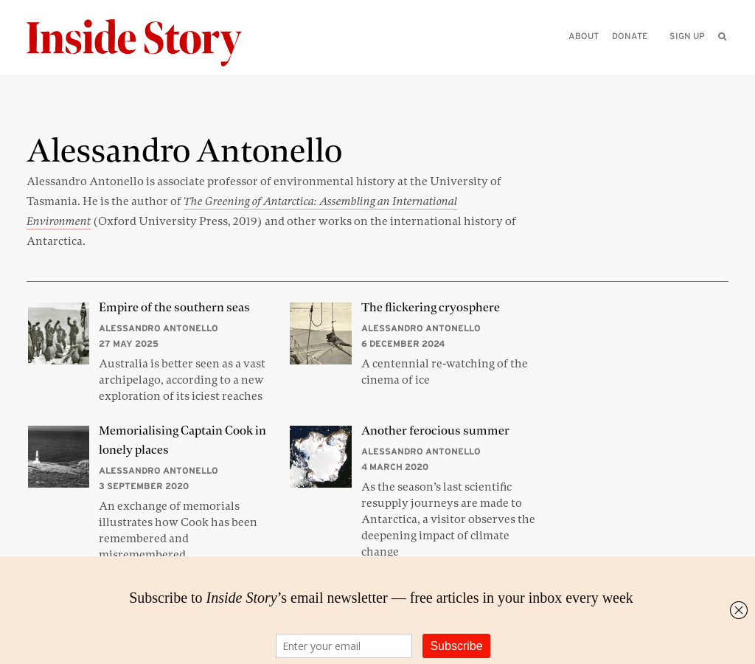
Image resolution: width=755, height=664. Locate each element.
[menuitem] (722, 36)
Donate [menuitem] (629, 36)
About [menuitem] (583, 36)
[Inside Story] (144, 43)
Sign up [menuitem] (687, 36)
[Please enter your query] (645, 56)
